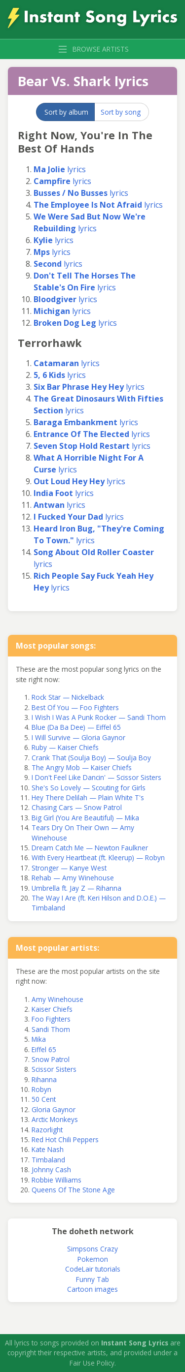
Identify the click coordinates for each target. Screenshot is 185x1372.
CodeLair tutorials (92, 1269)
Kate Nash (48, 1149)
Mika (39, 1039)
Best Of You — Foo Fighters (75, 707)
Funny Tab (92, 1279)
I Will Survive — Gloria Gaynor (78, 737)
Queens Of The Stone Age (73, 1189)
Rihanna (44, 1079)
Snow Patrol (51, 1059)
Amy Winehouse (57, 999)
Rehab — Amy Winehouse (73, 877)
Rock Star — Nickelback (68, 697)
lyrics (60, 169)
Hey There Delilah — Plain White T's (88, 797)
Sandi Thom (51, 1029)
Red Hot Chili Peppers (65, 1139)
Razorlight (47, 1129)
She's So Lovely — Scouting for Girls (89, 787)
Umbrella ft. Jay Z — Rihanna (76, 888)
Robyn (41, 1089)
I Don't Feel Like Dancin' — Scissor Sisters (96, 777)
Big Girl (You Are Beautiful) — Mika (85, 817)
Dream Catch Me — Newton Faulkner (90, 847)
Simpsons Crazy (92, 1248)
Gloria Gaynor (53, 1109)
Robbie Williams (56, 1180)
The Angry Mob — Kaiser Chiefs (82, 767)
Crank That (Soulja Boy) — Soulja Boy (91, 757)
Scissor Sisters (54, 1069)
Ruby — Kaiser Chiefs (65, 747)
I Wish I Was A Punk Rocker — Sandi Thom (99, 717)
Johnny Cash (51, 1169)
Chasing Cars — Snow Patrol (77, 807)
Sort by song (121, 112)
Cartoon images (92, 1289)
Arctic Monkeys (55, 1119)
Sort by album (66, 112)
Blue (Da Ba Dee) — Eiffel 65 (76, 727)
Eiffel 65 (44, 1049)
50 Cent (44, 1099)
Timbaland (48, 1159)
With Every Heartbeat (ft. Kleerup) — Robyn (98, 857)
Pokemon (92, 1259)
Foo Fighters (51, 1019)
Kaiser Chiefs (52, 1009)
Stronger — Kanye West (69, 868)
